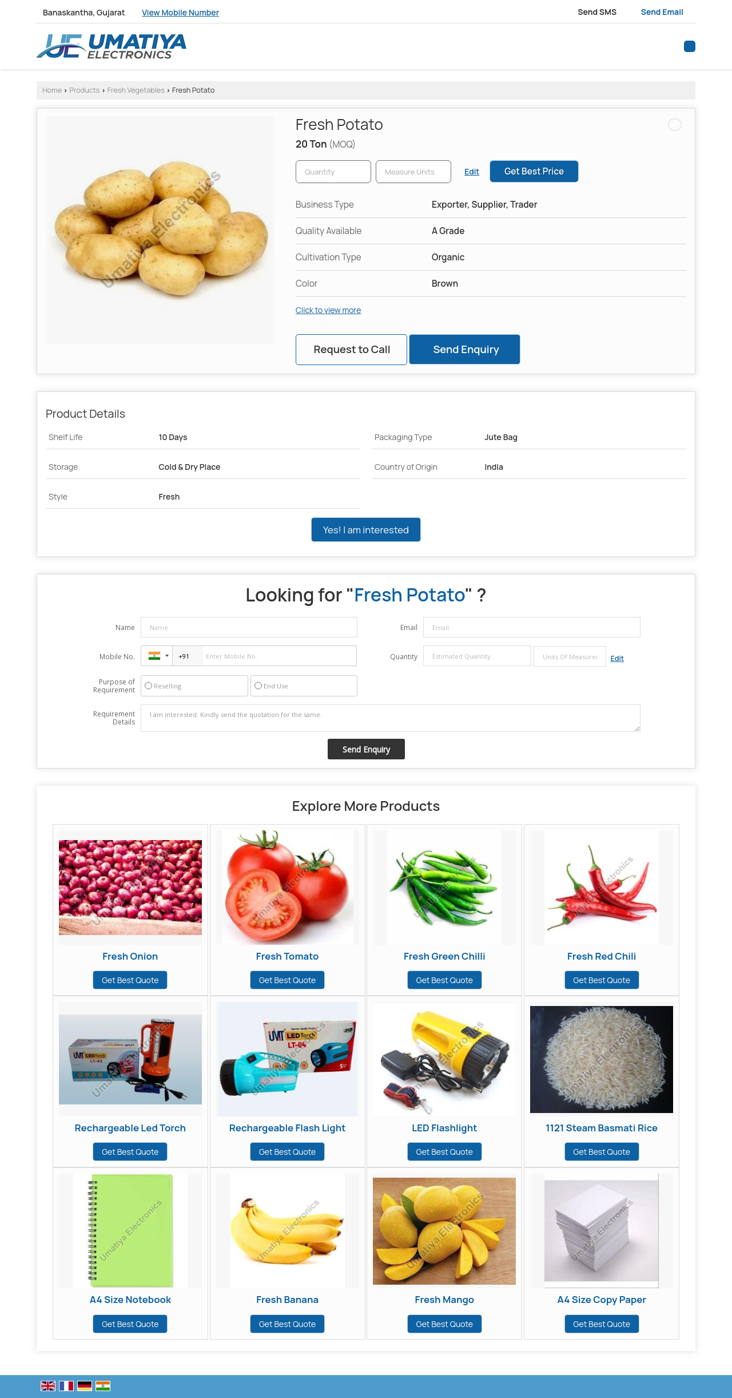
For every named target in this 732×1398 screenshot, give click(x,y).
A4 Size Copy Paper (601, 1299)
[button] (180, 12)
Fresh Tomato (287, 956)
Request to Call (351, 349)
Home (52, 90)
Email (408, 627)
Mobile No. (117, 657)
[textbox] (413, 171)
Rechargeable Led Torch (130, 1127)
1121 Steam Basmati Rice (602, 1127)
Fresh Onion (130, 956)
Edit (471, 171)
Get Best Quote (130, 980)
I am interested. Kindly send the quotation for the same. (390, 718)
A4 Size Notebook (130, 1299)
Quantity (403, 657)
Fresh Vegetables (136, 90)
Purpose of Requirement (114, 686)
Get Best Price (534, 171)
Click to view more (328, 309)
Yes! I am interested (366, 529)
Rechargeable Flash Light (287, 1127)
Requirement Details (114, 718)
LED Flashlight (444, 1127)
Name (125, 627)
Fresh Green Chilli (445, 956)
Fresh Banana (287, 1299)
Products (84, 90)
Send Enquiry (466, 349)
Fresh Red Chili (601, 956)
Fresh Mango (445, 1299)
